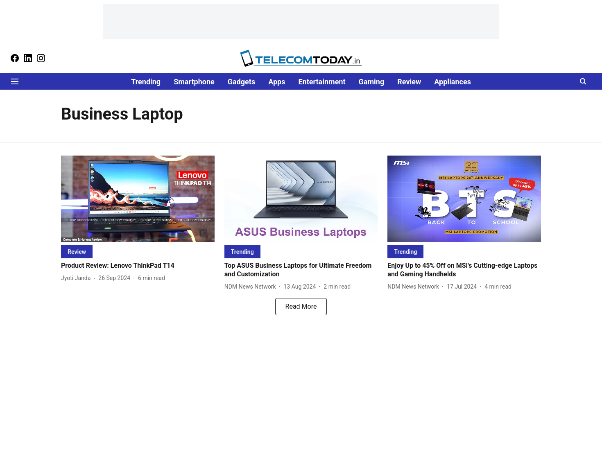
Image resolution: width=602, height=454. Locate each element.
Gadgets (241, 81)
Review (409, 81)
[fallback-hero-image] (138, 199)
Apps (276, 81)
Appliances (452, 81)
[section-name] (77, 251)
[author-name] (77, 278)
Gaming (372, 81)
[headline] (138, 266)
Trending (146, 81)
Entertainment (321, 81)
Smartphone (194, 81)
